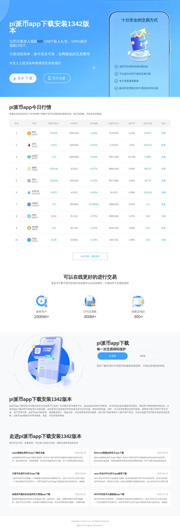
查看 (163, 133)
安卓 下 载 (22, 78)
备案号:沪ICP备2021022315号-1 (90, 525)
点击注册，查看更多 (90, 256)
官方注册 (56, 78)
